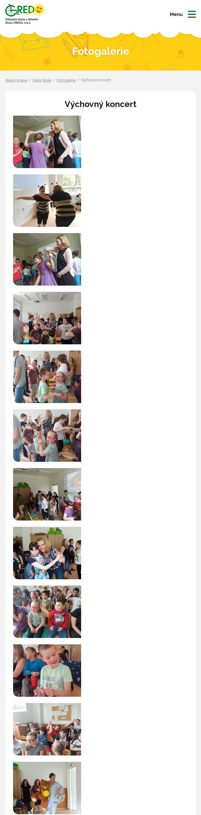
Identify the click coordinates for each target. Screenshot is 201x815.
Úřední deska (152, 732)
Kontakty (148, 761)
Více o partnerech (100, 692)
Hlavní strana (16, 80)
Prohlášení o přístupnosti (100, 803)
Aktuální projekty (155, 739)
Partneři (147, 754)
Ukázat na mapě (19, 753)
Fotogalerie (66, 80)
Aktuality (148, 724)
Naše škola (41, 80)
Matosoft (168, 794)
